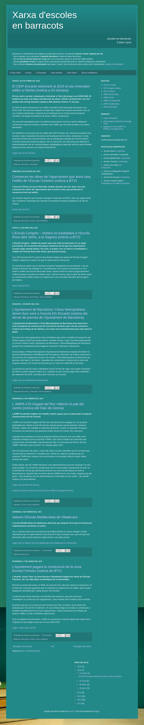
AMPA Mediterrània (111, 104)
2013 (79, 692)
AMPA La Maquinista (111, 101)
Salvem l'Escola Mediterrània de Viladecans (45, 517)
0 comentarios (47, 550)
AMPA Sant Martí (110, 107)
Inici (52, 646)
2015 (79, 667)
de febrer (83, 685)
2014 (79, 670)
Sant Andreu (57, 72)
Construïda (120, 151)
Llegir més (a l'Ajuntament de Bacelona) (30, 380)
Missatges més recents (22, 646)
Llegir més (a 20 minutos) (23, 153)
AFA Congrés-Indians (112, 88)
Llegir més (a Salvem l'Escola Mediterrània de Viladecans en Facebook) (44, 543)
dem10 (72, 711)
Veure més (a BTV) (20, 209)
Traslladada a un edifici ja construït (115, 183)
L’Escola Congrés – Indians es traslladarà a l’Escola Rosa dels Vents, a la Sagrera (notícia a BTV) (51, 235)
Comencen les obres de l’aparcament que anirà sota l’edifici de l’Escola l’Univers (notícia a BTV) (51, 179)
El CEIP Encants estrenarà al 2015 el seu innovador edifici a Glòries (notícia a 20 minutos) (51, 88)
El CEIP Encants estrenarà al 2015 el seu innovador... (101, 676)
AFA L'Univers (109, 91)
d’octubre (83, 673)
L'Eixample (41, 72)
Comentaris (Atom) (32, 651)
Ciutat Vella (15, 72)
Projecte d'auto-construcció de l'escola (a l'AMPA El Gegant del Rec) (42, 490)
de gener (83, 688)
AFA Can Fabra (109, 85)
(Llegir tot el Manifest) (114, 64)
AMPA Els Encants (111, 94)
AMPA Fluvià (108, 98)
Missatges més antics (82, 646)
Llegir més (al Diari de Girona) (25, 485)
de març (83, 681)
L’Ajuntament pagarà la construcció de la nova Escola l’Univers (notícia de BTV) (46, 569)
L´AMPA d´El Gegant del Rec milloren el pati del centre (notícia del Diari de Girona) (48, 406)
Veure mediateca (89, 72)
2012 (79, 696)
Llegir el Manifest (110, 118)
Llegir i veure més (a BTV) (24, 628)
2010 (79, 703)
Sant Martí (72, 72)
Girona (23, 505)
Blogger (96, 711)
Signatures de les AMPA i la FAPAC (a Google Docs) (114, 128)
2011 (79, 700)
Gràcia (28, 72)
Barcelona (25, 164)
